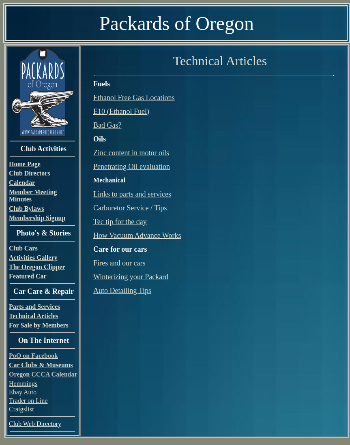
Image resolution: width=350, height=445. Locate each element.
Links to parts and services (132, 194)
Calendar (22, 182)
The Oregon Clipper (37, 266)
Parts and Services (34, 306)
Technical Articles (33, 315)
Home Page (25, 163)
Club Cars (23, 248)
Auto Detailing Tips (122, 291)
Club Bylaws (26, 208)
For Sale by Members (39, 325)
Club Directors (29, 173)
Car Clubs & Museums (41, 365)
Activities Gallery (33, 257)
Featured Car (28, 276)
